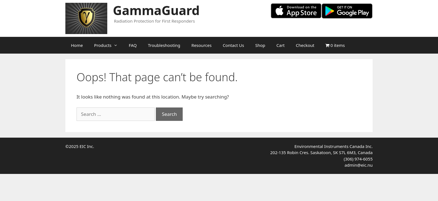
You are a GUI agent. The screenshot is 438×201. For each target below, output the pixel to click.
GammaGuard (156, 10)
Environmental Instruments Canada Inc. (333, 146)
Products (108, 45)
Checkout (305, 45)
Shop (260, 45)
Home (77, 45)
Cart (281, 45)
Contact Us (233, 45)
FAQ (133, 45)
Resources (201, 45)
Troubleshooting (164, 45)
